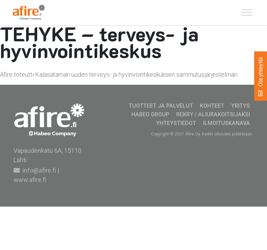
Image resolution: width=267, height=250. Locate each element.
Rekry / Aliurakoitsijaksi (213, 114)
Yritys (240, 105)
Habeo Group (150, 114)
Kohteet (212, 105)
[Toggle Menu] (246, 12)
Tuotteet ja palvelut (161, 105)
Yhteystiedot (176, 123)
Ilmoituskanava (226, 123)
